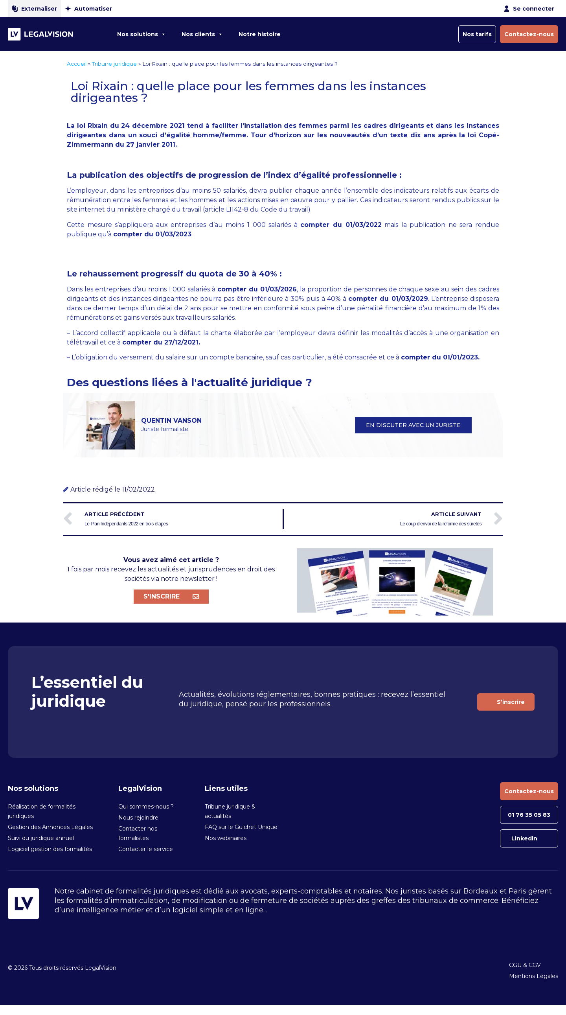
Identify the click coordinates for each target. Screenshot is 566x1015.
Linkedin (524, 838)
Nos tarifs (477, 34)
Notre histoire (260, 34)
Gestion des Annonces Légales (50, 827)
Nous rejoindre (138, 817)
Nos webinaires (225, 838)
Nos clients (202, 34)
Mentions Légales (533, 976)
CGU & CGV (525, 965)
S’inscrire (511, 702)
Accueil (76, 64)
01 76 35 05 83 (529, 814)
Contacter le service (145, 849)
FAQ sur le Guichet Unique (241, 827)
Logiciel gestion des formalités (50, 849)
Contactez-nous (529, 34)
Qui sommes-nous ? (146, 806)
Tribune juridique (114, 64)
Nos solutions (141, 34)
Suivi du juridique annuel (41, 838)
